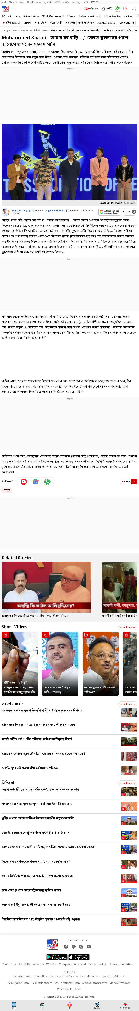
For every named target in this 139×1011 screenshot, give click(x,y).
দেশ (98, 16)
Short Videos (14, 627)
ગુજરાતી (48, 2)
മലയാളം (76, 2)
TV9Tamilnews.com (67, 983)
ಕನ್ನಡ (21, 2)
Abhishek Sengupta (22, 210)
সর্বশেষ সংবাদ (13, 704)
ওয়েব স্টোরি (40, 23)
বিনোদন (82, 16)
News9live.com (43, 977)
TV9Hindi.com (22, 977)
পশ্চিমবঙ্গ (70, 16)
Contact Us (9, 964)
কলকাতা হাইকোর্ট (86, 23)
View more (127, 627)
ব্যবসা (91, 16)
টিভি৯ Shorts (13, 23)
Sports (24, 31)
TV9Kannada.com (66, 977)
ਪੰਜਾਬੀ (57, 2)
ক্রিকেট (7, 490)
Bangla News (10, 31)
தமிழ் (66, 2)
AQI (109, 8)
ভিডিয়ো (8, 783)
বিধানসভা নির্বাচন (31, 16)
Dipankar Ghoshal (55, 210)
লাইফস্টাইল (115, 16)
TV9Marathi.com (113, 977)
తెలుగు (30, 2)
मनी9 (86, 2)
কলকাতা (59, 16)
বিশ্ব (105, 16)
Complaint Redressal (72, 964)
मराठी (38, 2)
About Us (24, 964)
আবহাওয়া (70, 23)
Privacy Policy (97, 964)
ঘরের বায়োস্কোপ (126, 23)
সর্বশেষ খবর (14, 16)
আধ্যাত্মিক (128, 16)
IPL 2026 (47, 16)
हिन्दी (4, 2)
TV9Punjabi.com (41, 983)
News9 (13, 2)
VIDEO (27, 23)
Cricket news (39, 31)
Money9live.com (120, 983)
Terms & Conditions (122, 964)
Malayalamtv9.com (94, 983)
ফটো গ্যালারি (56, 23)
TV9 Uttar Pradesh (69, 989)
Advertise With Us (44, 964)
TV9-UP (95, 2)
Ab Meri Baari (106, 23)
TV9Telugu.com (90, 977)
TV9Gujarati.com (18, 983)
